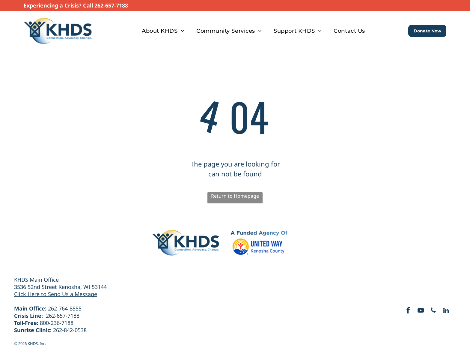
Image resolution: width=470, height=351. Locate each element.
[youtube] (420, 311)
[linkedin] (448, 311)
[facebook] (405, 311)
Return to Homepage (235, 196)
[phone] (434, 311)
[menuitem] (163, 31)
